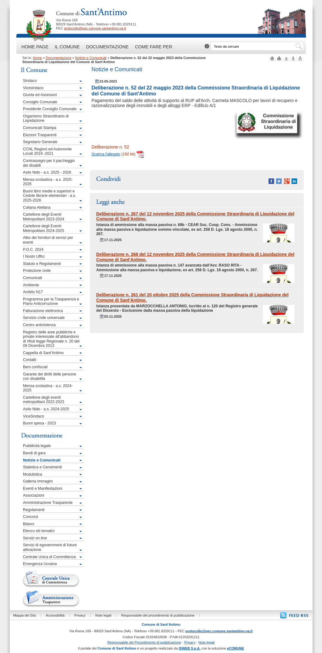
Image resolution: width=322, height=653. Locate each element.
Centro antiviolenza (39, 325)
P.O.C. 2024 (33, 249)
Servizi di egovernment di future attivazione (50, 547)
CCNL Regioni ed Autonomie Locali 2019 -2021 (47, 151)
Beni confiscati (35, 367)
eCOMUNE (235, 648)
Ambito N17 (33, 292)
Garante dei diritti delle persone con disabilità (49, 376)
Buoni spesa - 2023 (39, 423)
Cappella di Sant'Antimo (43, 353)
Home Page (34, 46)
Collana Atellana (37, 207)
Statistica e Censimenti (42, 467)
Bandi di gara (34, 453)
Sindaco (30, 80)
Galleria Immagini (38, 481)
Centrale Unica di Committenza (49, 557)
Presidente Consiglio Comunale (49, 109)
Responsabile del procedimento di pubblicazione (157, 615)
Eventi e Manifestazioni (42, 488)
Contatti (29, 360)
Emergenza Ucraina (40, 564)
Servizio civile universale (43, 318)
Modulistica (32, 474)
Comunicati (32, 278)
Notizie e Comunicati (91, 58)
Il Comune (67, 46)
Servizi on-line (35, 538)
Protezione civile (37, 270)
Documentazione (107, 46)
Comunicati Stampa (39, 128)
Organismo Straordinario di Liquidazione (46, 118)
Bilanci (28, 524)
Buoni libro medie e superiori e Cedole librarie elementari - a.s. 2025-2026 (49, 195)
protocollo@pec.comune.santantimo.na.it (95, 28)
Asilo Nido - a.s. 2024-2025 (46, 409)
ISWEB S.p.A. (189, 648)
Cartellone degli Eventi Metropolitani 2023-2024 (43, 216)
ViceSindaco (33, 416)
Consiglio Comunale (40, 102)
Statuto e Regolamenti (42, 264)
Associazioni (33, 495)
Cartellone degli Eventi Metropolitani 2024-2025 (43, 228)
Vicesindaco (33, 88)
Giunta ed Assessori (40, 95)
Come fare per (153, 46)
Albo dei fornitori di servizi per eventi (48, 240)
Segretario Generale (40, 142)
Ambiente (31, 285)
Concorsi (30, 517)
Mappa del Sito (24, 615)
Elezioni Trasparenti (40, 135)
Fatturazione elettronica (43, 311)
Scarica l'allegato (106, 154)
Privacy (80, 615)
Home (37, 58)
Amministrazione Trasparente (48, 502)
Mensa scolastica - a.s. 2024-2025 (48, 388)
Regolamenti (33, 510)
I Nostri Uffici (34, 256)
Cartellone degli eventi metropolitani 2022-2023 (43, 399)
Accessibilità (55, 615)
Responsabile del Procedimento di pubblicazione (144, 642)
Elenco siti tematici (39, 531)
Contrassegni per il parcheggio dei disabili (49, 163)
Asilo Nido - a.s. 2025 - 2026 (47, 172)
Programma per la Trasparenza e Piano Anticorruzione (51, 301)
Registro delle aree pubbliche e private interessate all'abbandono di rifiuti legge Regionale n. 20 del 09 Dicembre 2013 (51, 339)
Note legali (103, 615)
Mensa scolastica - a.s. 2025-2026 (48, 181)
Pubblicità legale (37, 446)
